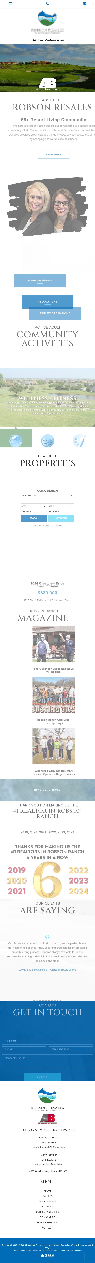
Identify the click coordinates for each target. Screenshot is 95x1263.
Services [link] (47, 1207)
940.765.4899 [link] (49, 1143)
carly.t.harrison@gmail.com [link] (49, 1164)
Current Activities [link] (47, 1212)
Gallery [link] (47, 1196)
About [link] (47, 1191)
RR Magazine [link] (47, 1217)
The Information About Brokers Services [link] (30, 1250)
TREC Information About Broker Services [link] (47, 40)
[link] (47, 4)
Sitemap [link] (55, 1245)
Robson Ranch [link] (47, 1202)
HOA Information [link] (47, 1223)
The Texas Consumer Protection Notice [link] (65, 1250)
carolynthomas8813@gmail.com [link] (49, 1147)
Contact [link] (47, 1228)
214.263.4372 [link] (49, 1160)
